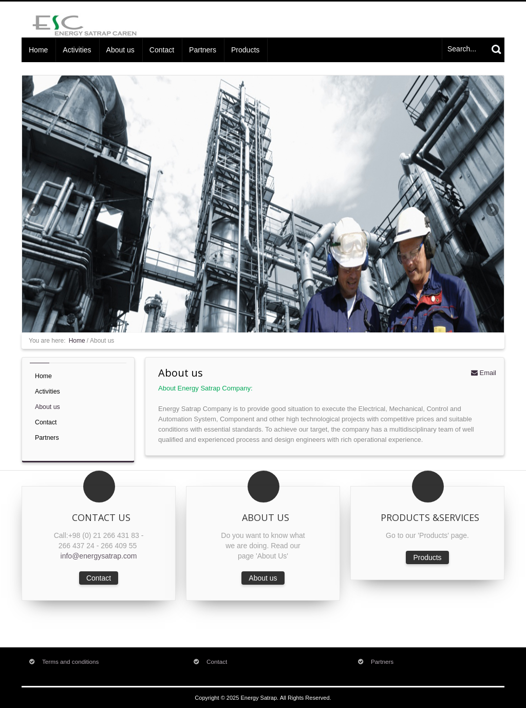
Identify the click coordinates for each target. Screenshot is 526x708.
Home (38, 50)
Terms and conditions (70, 661)
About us (120, 50)
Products (245, 50)
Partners (202, 50)
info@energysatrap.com (99, 556)
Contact (161, 50)
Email (483, 373)
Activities (77, 50)
